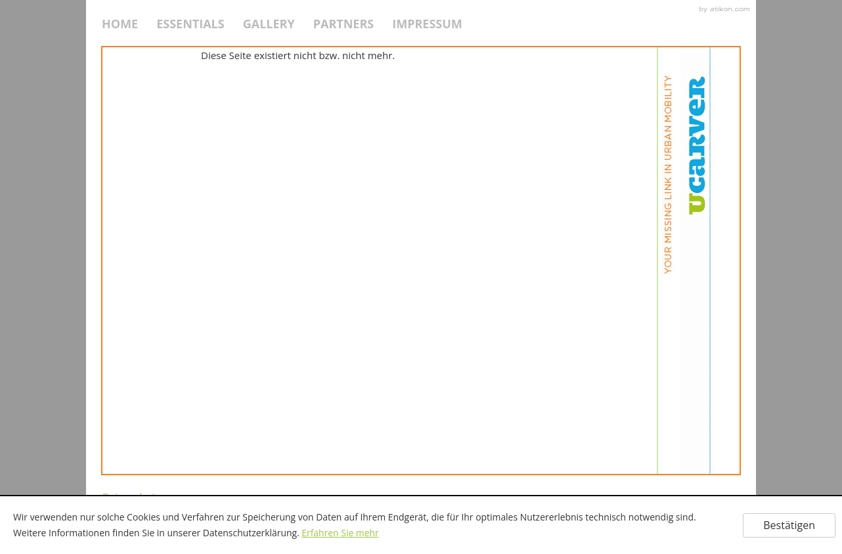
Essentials (190, 24)
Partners (343, 24)
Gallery (269, 24)
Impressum (427, 24)
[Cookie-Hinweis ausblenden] (789, 525)
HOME (120, 24)
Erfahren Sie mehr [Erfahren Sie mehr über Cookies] (339, 532)
